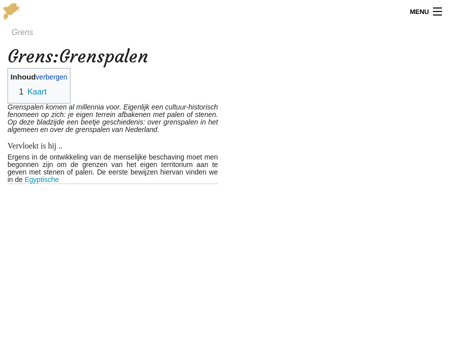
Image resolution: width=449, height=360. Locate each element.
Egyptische (41, 180)
